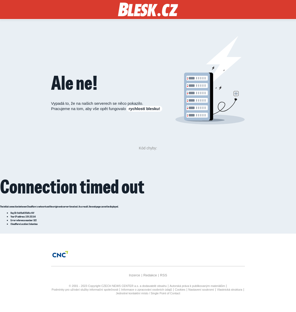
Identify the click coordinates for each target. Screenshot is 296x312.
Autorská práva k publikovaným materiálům (197, 285)
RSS (163, 275)
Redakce (150, 275)
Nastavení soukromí (201, 289)
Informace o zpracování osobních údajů (146, 289)
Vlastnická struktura (229, 289)
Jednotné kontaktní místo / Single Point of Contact (148, 293)
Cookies (180, 289)
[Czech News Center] (60, 254)
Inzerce (134, 275)
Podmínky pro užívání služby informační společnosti (85, 289)
